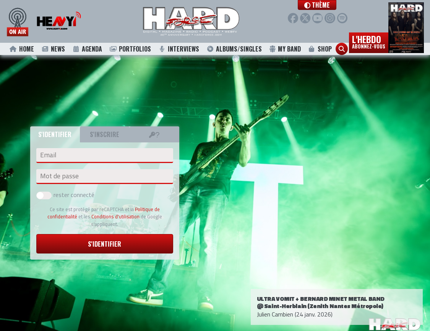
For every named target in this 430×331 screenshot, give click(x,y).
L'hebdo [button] (368, 41)
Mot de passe (59, 176)
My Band (285, 48)
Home (21, 48)
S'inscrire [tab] (104, 134)
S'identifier (104, 244)
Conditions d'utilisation (115, 216)
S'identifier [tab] (54, 134)
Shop (320, 48)
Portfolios (130, 48)
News (53, 48)
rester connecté (65, 194)
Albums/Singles (234, 48)
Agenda (87, 48)
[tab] (154, 134)
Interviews (179, 48)
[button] (329, 5)
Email (48, 155)
